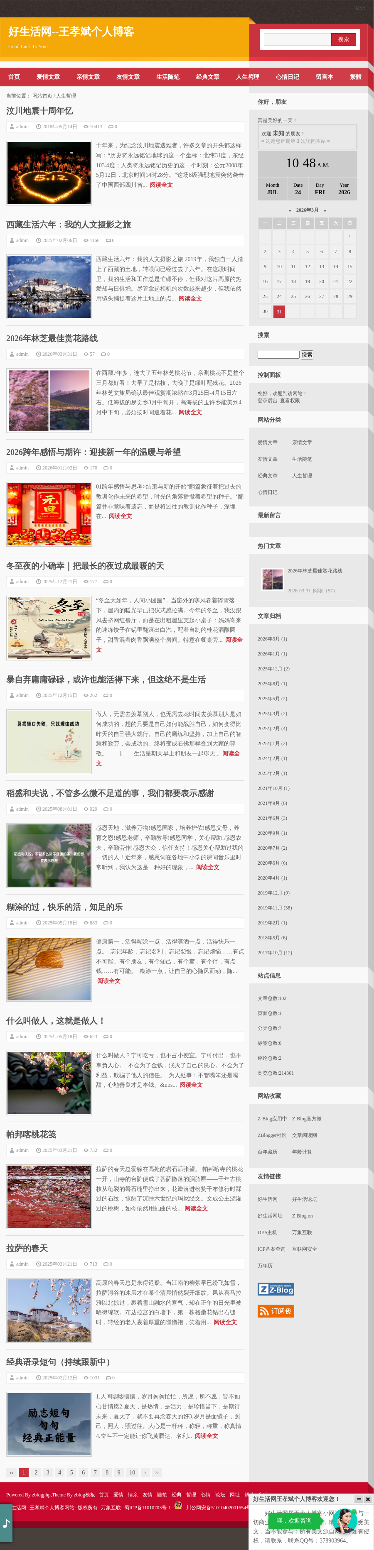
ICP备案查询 (271, 1249)
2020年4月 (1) (272, 878)
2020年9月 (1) (272, 833)
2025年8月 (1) (272, 684)
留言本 (324, 77)
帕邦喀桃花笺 (31, 1134)
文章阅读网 (304, 1135)
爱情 (118, 1495)
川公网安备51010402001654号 (212, 1508)
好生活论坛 (304, 1199)
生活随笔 (168, 77)
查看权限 (290, 400)
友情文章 (128, 77)
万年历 (265, 1266)
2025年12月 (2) (274, 669)
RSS (360, 8)
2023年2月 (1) (272, 773)
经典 (177, 1495)
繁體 (356, 77)
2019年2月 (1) (272, 923)
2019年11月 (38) (275, 908)
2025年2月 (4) (272, 728)
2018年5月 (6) (272, 938)
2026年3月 (307, 210)
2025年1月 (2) (272, 743)
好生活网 (268, 1199)
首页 (14, 77)
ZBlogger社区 (272, 1135)
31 (279, 312)
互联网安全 (304, 1249)
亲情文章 (88, 77)
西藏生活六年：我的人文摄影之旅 (68, 224)
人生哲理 (247, 77)
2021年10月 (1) (274, 788)
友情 (148, 1495)
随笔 (162, 1495)
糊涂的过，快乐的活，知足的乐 (64, 907)
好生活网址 (270, 1216)
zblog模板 (84, 1495)
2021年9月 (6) (272, 803)
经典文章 (207, 77)
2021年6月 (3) (272, 818)
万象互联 (302, 1232)
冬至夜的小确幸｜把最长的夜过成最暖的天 (85, 565)
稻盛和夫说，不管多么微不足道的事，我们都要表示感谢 (110, 793)
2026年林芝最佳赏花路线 (52, 338)
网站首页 (42, 96)
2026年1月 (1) (272, 654)
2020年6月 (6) (272, 863)
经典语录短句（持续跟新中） (60, 1362)
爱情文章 (48, 77)
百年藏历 (268, 1152)
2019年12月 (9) (274, 893)
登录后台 (268, 400)
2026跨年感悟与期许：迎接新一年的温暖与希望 (93, 452)
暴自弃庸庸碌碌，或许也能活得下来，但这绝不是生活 (106, 679)
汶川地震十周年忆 (39, 110)
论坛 (220, 1495)
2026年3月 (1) (272, 639)
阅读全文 (161, 185)
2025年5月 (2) (272, 699)
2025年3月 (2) (272, 713)
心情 (206, 1495)
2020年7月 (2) (272, 848)
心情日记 (287, 77)
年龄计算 (302, 1152)
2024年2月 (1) (272, 758)
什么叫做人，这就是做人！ (56, 1020)
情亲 (133, 1495)
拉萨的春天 (27, 1248)
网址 (235, 1495)
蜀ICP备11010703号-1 (147, 1508)
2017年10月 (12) (275, 953)
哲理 (191, 1495)
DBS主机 (267, 1232)
